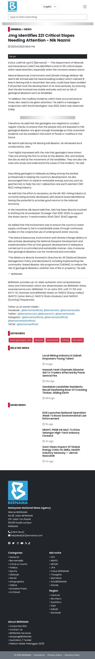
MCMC (54, 564)
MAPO (54, 560)
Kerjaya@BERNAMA (21, 636)
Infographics (17, 581)
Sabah (54, 609)
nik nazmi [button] (77, 340)
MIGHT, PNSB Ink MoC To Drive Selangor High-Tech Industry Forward (61, 433)
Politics (14, 567)
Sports (13, 571)
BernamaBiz (16, 560)
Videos (13, 585)
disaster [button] (39, 340)
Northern (56, 598)
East (53, 605)
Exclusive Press (18, 588)
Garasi (54, 585)
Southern (56, 602)
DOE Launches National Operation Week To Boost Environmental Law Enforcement (64, 415)
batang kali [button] (52, 340)
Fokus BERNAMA (60, 571)
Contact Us (16, 629)
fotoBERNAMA (59, 581)
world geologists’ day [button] (20, 340)
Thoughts (56, 574)
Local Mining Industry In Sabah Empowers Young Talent (62, 357)
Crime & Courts (18, 564)
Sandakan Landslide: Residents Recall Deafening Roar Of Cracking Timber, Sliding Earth (64, 389)
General (14, 557)
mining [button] (65, 340)
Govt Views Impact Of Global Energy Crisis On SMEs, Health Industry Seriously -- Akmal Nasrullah (61, 451)
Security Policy (72, 655)
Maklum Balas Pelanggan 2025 (27, 643)
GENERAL (16, 29)
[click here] (17, 532)
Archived (15, 592)
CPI (53, 557)
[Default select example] (50, 6)
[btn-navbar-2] (85, 7)
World (13, 578)
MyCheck (56, 578)
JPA (53, 567)
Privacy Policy (55, 655)
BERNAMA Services (20, 633)
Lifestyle (14, 574)
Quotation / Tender (21, 640)
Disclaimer (39, 655)
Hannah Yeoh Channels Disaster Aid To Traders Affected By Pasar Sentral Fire (63, 372)
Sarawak (56, 612)
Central (55, 595)
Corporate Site (18, 626)
